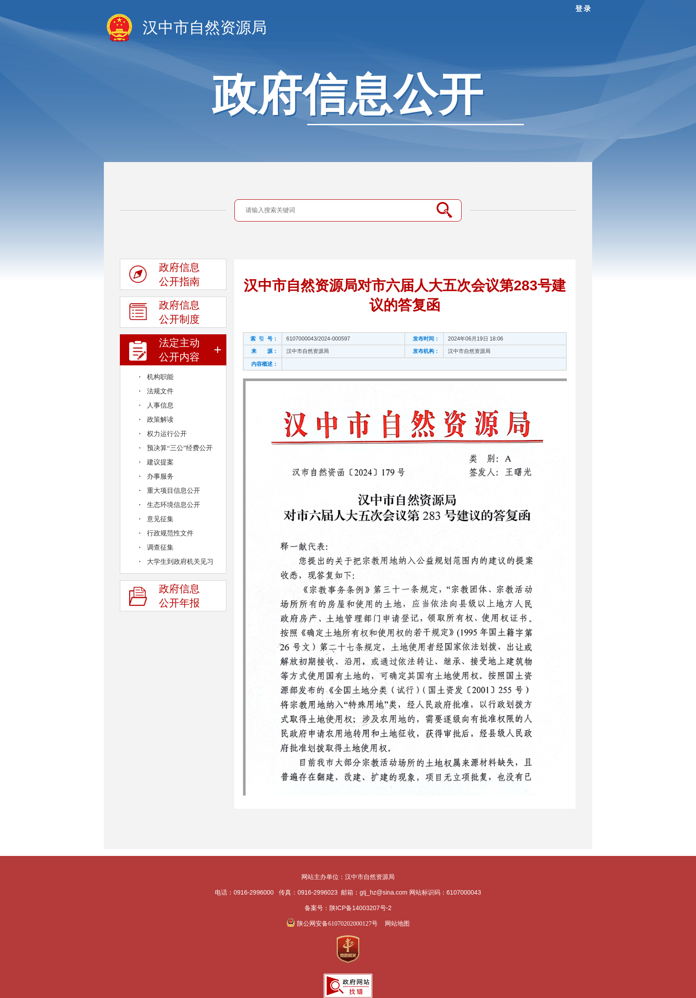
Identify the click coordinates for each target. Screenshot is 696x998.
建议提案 (160, 462)
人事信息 (160, 405)
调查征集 (160, 547)
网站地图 (397, 923)
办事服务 (160, 476)
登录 (583, 8)
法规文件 (160, 391)
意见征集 (160, 519)
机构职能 (160, 376)
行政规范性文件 (170, 533)
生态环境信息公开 (173, 504)
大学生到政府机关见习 (180, 561)
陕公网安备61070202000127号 (332, 923)
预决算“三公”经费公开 (180, 447)
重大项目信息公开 (173, 490)
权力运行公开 (167, 433)
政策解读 (160, 419)
